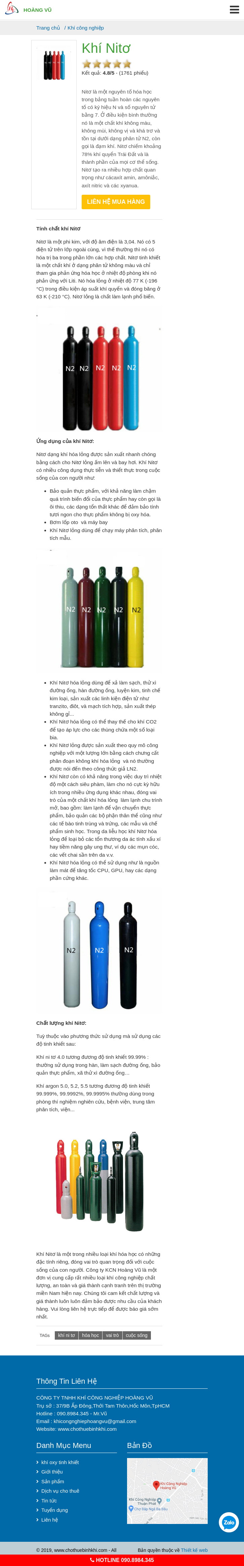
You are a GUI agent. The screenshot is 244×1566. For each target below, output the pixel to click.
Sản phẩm (52, 1481)
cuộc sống (137, 1335)
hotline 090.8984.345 (122, 1560)
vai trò (112, 1335)
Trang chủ (48, 28)
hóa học (90, 1335)
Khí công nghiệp (86, 28)
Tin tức (49, 1500)
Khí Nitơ (106, 48)
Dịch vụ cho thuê (60, 1491)
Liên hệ (49, 1520)
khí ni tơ (66, 1335)
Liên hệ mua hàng (116, 201)
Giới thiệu (52, 1472)
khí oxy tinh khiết (60, 1462)
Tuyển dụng (54, 1510)
